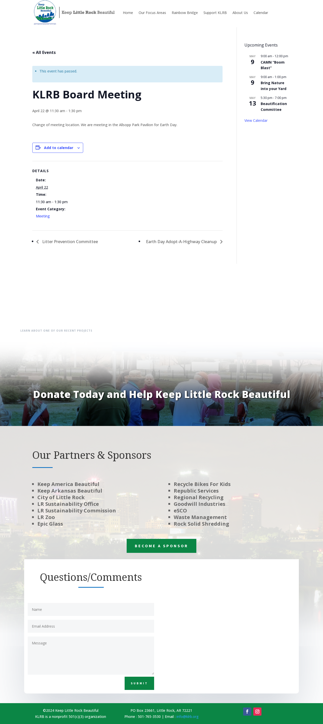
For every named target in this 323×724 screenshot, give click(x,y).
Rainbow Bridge (185, 12)
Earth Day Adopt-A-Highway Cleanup (182, 241)
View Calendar (256, 120)
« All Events (44, 52)
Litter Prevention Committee (69, 241)
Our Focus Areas (152, 12)
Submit (139, 683)
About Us (240, 12)
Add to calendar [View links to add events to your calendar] (58, 147)
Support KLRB (215, 12)
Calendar (261, 12)
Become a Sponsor (161, 545)
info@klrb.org (188, 716)
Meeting (43, 216)
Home (128, 12)
